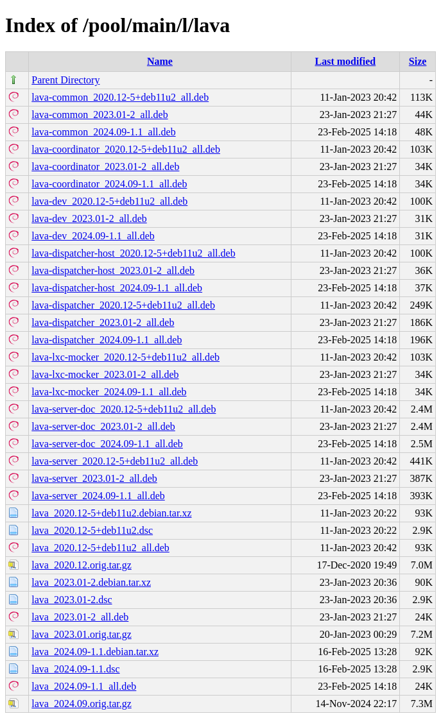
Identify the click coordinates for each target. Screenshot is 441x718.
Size (418, 61)
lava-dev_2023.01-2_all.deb (89, 218)
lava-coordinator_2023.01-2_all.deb (105, 166)
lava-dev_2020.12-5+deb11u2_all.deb (109, 201)
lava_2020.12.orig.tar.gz (81, 565)
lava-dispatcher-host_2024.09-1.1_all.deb (116, 287)
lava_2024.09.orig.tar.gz (81, 703)
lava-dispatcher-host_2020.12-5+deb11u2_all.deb (133, 253)
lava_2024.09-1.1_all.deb (83, 686)
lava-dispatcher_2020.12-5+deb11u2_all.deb (123, 305)
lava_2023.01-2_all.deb (79, 616)
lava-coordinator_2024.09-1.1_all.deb (109, 183)
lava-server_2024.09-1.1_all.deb (97, 495)
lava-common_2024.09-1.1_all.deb (103, 131)
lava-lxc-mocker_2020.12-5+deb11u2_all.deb (125, 357)
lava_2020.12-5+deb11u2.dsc (92, 530)
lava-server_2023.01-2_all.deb (94, 478)
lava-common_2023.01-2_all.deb (99, 114)
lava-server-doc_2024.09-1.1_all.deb (107, 443)
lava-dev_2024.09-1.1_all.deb (93, 235)
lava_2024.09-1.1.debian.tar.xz (95, 651)
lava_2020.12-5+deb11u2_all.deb (100, 547)
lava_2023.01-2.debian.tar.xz (91, 582)
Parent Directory (65, 79)
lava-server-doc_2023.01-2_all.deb (103, 426)
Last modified (345, 61)
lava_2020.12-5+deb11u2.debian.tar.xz (111, 513)
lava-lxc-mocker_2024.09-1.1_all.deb (108, 391)
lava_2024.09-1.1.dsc (75, 668)
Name (160, 61)
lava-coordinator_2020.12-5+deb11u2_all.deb (125, 149)
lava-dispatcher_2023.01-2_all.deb (102, 322)
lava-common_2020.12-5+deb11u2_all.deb (120, 97)
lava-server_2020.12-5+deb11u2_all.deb (114, 461)
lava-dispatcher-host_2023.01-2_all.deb (113, 270)
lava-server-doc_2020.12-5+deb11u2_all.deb (123, 409)
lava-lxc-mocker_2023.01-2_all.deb (104, 374)
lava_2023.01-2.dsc (71, 599)
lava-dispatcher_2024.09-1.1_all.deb (106, 339)
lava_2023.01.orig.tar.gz (81, 634)
